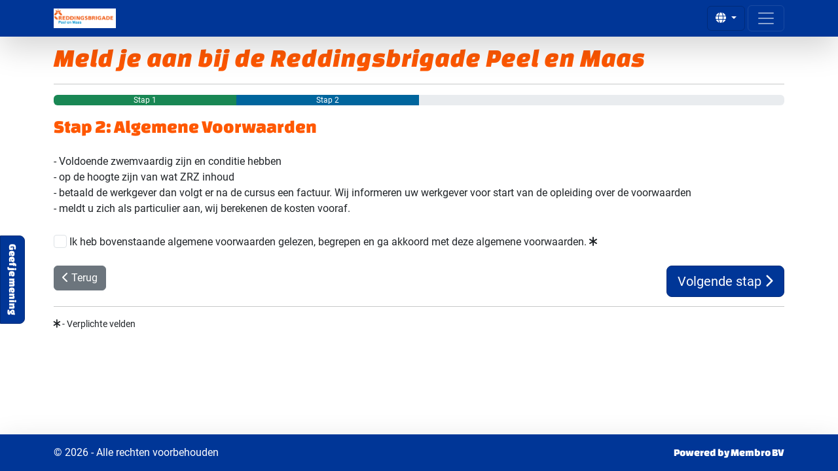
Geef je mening (12, 279)
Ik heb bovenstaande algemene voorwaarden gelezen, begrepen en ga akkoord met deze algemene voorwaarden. (333, 242)
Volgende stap (725, 281)
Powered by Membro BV (729, 452)
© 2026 (136, 453)
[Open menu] (766, 18)
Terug (80, 277)
